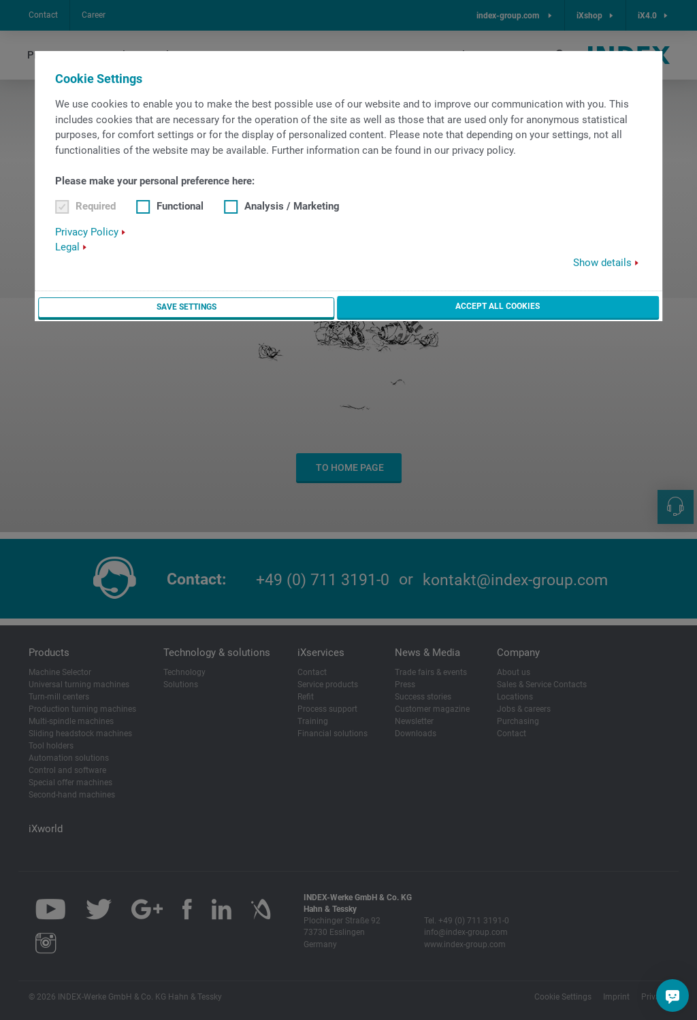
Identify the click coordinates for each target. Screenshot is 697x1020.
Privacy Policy (86, 233)
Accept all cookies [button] (498, 308)
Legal (67, 248)
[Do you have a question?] (672, 995)
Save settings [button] (185, 308)
